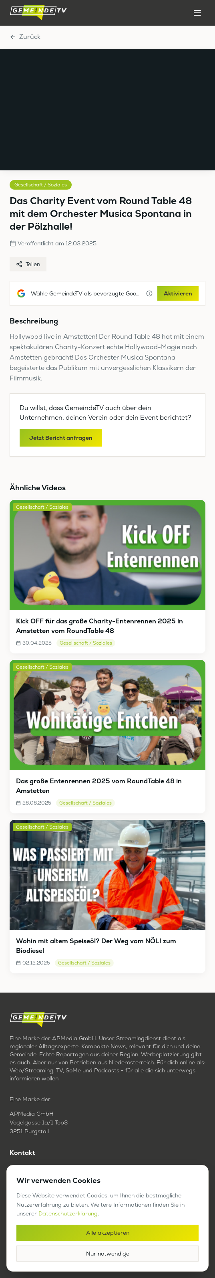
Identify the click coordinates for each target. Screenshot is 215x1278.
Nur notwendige (107, 1253)
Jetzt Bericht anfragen (60, 437)
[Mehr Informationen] (149, 293)
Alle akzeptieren (107, 1232)
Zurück (25, 36)
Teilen (28, 264)
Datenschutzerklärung (68, 1213)
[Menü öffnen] (197, 13)
